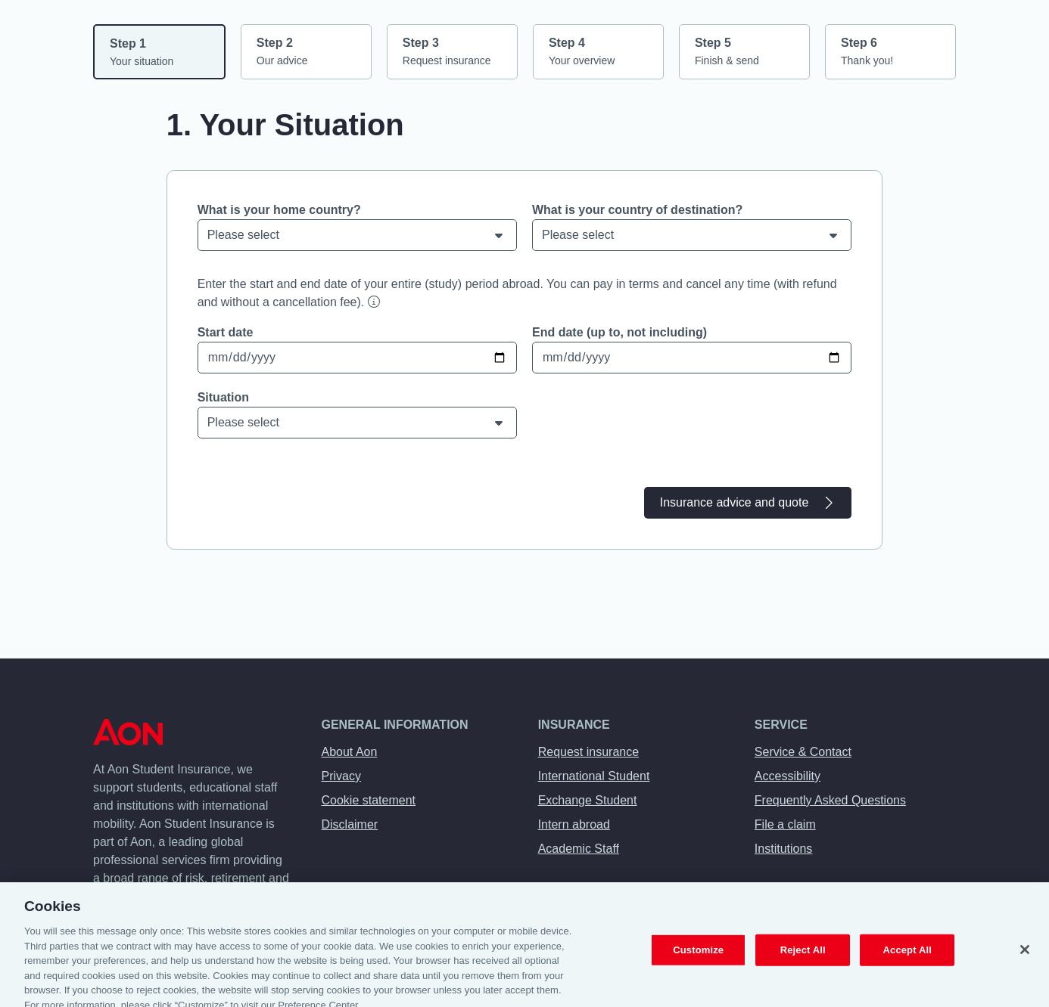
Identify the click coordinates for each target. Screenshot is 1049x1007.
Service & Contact (803, 751)
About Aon (350, 751)
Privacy (341, 776)
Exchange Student (587, 800)
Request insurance (588, 751)
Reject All (803, 955)
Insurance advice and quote (748, 502)
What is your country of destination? (637, 209)
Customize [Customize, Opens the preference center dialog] (698, 955)
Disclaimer (350, 824)
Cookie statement (369, 800)
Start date (226, 332)
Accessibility (787, 776)
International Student (594, 776)
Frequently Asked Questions (830, 800)
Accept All (907, 955)
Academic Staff (578, 848)
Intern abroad (574, 824)
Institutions (783, 848)
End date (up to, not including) (619, 332)
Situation (223, 397)
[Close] (1024, 954)
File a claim (785, 824)
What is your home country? (279, 209)
